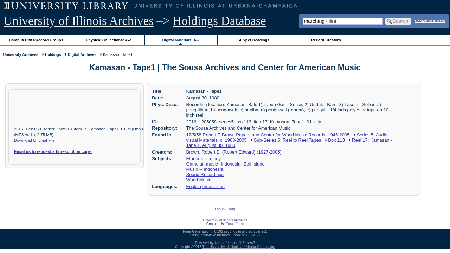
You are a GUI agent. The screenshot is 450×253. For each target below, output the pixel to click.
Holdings (53, 54)
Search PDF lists (430, 21)
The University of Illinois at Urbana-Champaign (238, 247)
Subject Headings (254, 40)
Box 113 (336, 140)
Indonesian (213, 186)
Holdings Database (219, 21)
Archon (220, 243)
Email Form (235, 224)
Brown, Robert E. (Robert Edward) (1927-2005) (234, 152)
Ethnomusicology (203, 158)
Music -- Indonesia (205, 169)
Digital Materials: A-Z (181, 40)
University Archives (20, 54)
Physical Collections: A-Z (108, 40)
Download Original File (34, 140)
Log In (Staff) (225, 209)
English (193, 186)
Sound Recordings (205, 174)
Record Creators (326, 40)
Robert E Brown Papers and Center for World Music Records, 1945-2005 (275, 134)
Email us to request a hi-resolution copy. (53, 151)
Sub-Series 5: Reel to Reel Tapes (287, 140)
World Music (198, 179)
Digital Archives (82, 54)
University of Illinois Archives (79, 21)
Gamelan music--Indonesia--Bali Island (225, 164)
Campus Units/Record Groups (36, 40)
